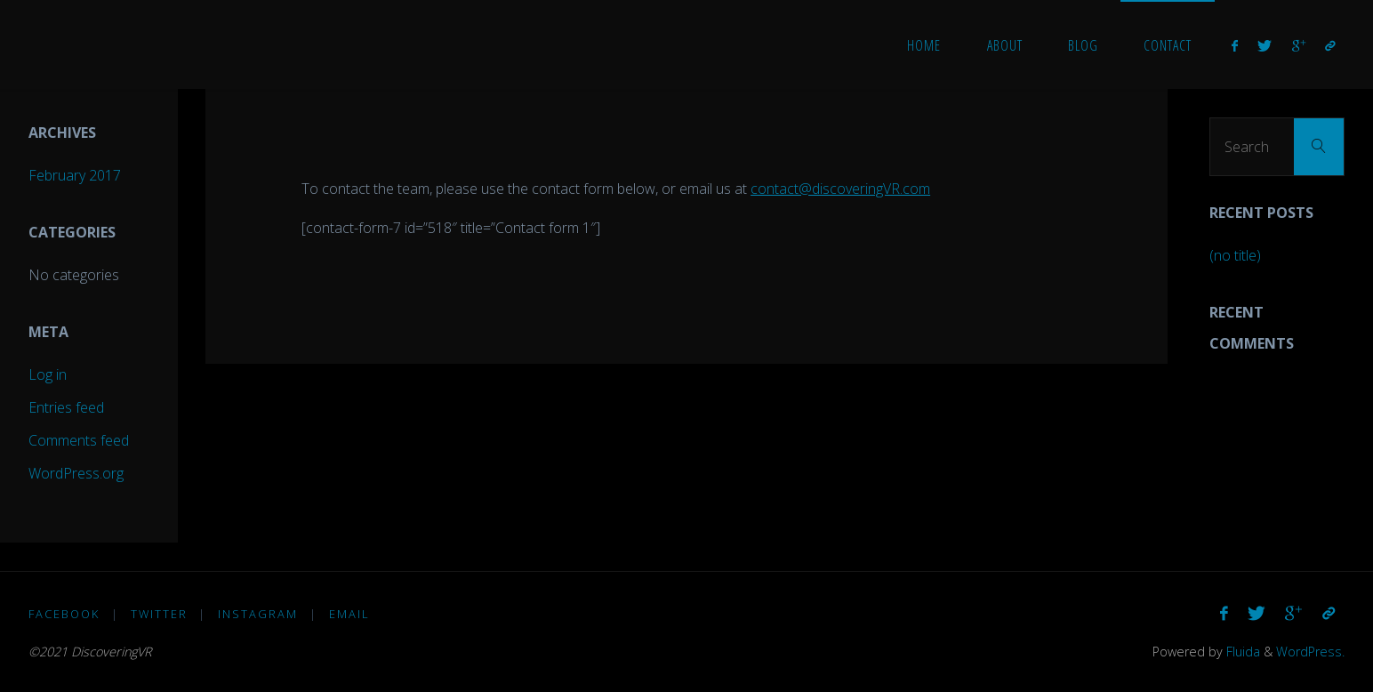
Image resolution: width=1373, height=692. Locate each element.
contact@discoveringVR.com (840, 188)
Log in (47, 374)
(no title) (1235, 255)
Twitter (159, 614)
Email (349, 614)
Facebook (64, 614)
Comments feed (78, 440)
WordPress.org (76, 473)
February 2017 (74, 175)
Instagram (258, 614)
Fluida (1241, 651)
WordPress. (1310, 651)
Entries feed (66, 407)
